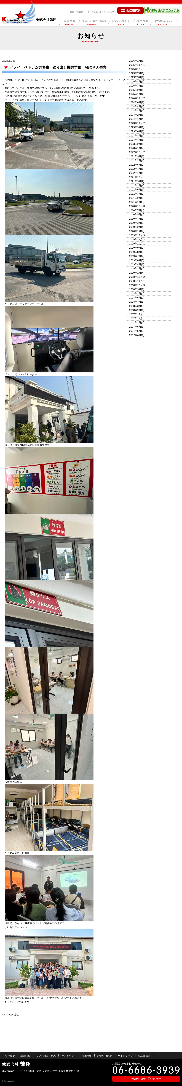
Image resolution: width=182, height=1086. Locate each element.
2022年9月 (135, 156)
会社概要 (69, 22)
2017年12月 (136, 314)
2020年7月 (135, 210)
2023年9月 (135, 127)
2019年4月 (135, 264)
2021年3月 (135, 193)
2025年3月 (135, 85)
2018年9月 (135, 289)
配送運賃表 (144, 1055)
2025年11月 (136, 64)
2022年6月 (135, 164)
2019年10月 (136, 243)
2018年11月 (136, 280)
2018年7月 (135, 293)
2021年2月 (135, 198)
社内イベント (121, 22)
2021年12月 (136, 177)
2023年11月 (136, 123)
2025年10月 (136, 69)
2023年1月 (135, 148)
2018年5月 (135, 297)
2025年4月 (135, 81)
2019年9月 (135, 247)
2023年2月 (135, 144)
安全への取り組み (94, 22)
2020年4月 (135, 218)
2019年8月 (135, 252)
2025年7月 (135, 73)
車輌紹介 (25, 1055)
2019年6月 (135, 260)
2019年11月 (136, 239)
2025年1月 (135, 94)
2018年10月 (136, 285)
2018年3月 (135, 306)
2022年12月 (136, 152)
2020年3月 (135, 222)
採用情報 (142, 22)
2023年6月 (135, 131)
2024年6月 (135, 102)
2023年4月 (135, 135)
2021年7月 (135, 185)
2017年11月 (136, 318)
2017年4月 (135, 335)
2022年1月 (135, 172)
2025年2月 (135, 89)
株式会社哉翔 (46, 19)
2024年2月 (135, 114)
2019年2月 (135, 268)
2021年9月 (135, 181)
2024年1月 (135, 118)
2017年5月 (135, 330)
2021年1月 (135, 202)
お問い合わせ (164, 22)
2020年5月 (135, 214)
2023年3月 (135, 139)
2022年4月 (135, 168)
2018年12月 (136, 276)
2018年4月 (135, 301)
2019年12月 (136, 235)
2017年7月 (135, 322)
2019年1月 (135, 272)
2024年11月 (136, 98)
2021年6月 (135, 189)
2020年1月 (135, 231)
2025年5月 (135, 77)
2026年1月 (135, 60)
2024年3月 (135, 110)
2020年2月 (135, 226)
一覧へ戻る (13, 1014)
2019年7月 (135, 256)
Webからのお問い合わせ (146, 1078)
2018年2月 (135, 310)
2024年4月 (135, 106)
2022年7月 (135, 160)
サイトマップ (125, 1055)
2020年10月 (136, 206)
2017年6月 (135, 326)
